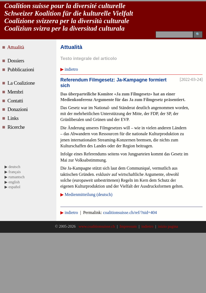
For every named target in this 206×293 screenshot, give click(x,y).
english (14, 182)
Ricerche (17, 127)
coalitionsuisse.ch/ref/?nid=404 (130, 212)
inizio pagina (167, 226)
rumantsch (17, 177)
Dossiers (16, 60)
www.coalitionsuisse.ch (97, 226)
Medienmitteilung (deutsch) (88, 194)
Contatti (16, 100)
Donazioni (18, 109)
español (14, 187)
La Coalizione (22, 83)
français (15, 172)
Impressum (128, 226)
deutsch (14, 167)
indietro (71, 69)
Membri (16, 92)
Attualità (16, 47)
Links (14, 118)
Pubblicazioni (21, 69)
